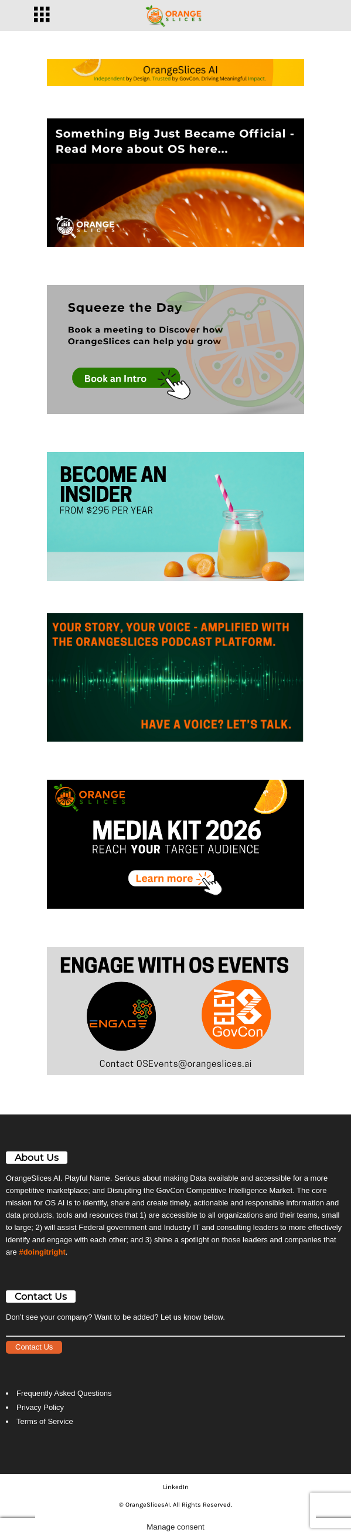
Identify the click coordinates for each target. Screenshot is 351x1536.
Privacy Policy (40, 1407)
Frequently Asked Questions (64, 1393)
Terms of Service (44, 1421)
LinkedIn (176, 1487)
